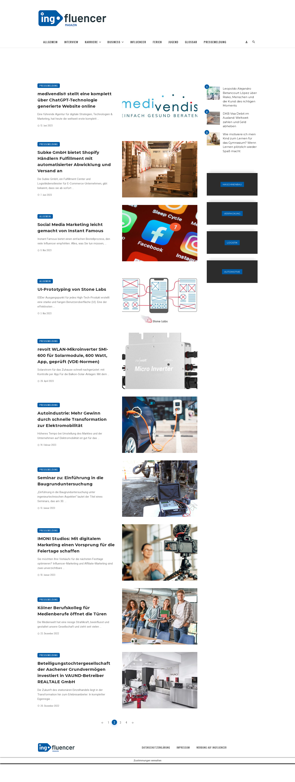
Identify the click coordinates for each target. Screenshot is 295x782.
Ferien (157, 42)
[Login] (246, 42)
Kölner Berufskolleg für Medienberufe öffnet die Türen (72, 610)
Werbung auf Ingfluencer (211, 747)
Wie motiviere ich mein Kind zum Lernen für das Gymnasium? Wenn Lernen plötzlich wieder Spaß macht (240, 142)
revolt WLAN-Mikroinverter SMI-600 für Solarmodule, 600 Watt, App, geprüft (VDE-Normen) (72, 355)
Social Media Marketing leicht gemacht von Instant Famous (70, 227)
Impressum (183, 747)
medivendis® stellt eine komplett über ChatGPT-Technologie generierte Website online (74, 100)
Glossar (191, 42)
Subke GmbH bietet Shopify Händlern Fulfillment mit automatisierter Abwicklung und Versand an (74, 161)
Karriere (91, 42)
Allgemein (50, 42)
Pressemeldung (215, 42)
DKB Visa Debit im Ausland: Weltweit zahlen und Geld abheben (236, 120)
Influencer (138, 42)
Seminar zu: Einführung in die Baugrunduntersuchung (70, 480)
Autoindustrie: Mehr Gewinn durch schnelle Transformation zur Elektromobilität (72, 419)
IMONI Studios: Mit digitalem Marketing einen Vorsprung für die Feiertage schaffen (76, 544)
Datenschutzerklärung (156, 747)
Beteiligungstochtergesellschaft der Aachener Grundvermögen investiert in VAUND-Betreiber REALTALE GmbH (73, 672)
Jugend (173, 42)
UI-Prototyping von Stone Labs (71, 289)
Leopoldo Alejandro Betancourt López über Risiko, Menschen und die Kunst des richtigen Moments (240, 97)
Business (113, 42)
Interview (71, 42)
